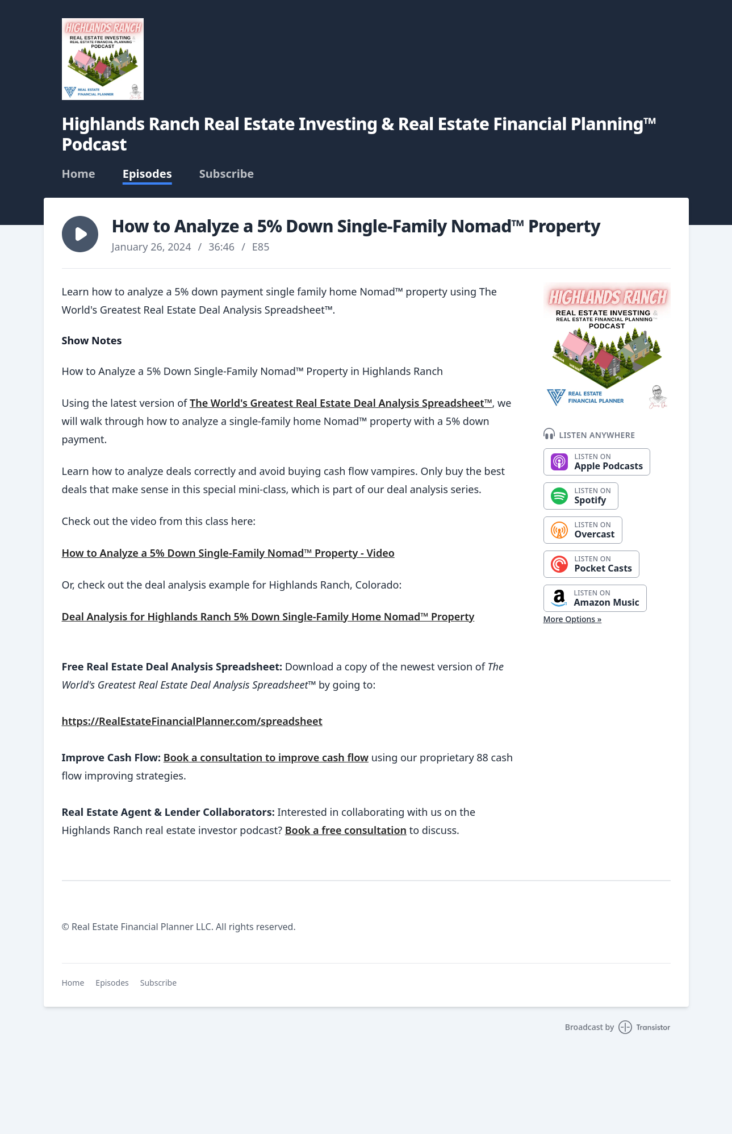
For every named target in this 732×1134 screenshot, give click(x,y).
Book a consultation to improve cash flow (266, 757)
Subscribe (226, 174)
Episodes (147, 174)
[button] (80, 234)
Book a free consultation (346, 830)
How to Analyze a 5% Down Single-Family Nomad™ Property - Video (228, 553)
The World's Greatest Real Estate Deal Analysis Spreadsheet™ (341, 403)
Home (78, 174)
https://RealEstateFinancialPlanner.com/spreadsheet (192, 721)
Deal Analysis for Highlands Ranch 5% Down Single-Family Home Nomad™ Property (268, 616)
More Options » (572, 619)
